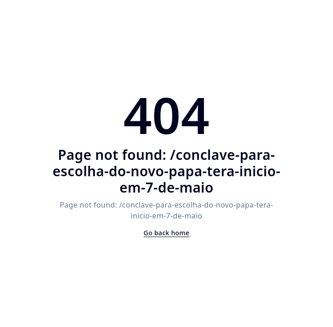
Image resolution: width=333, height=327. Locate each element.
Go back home (166, 232)
